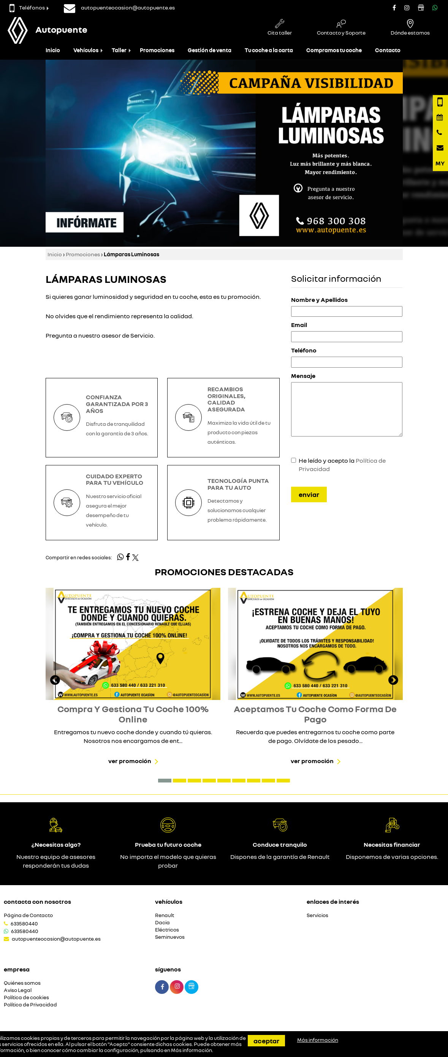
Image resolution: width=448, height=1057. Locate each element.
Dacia (162, 922)
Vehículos (85, 50)
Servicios (317, 915)
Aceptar (266, 1040)
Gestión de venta (209, 50)
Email (299, 325)
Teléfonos (27, 7)
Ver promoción (129, 761)
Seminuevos (170, 937)
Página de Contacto (28, 915)
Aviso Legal (18, 990)
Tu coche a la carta (269, 50)
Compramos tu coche (334, 50)
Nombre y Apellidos (319, 299)
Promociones (157, 50)
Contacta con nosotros (37, 901)
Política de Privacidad (30, 1005)
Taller (119, 50)
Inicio (53, 50)
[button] (164, 780)
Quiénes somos (22, 983)
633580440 (24, 924)
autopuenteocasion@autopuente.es (56, 939)
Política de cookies (26, 997)
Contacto (388, 50)
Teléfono (304, 350)
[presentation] (55, 680)
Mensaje (303, 375)
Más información (191, 1050)
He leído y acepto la (342, 465)
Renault (164, 915)
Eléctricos (167, 930)
